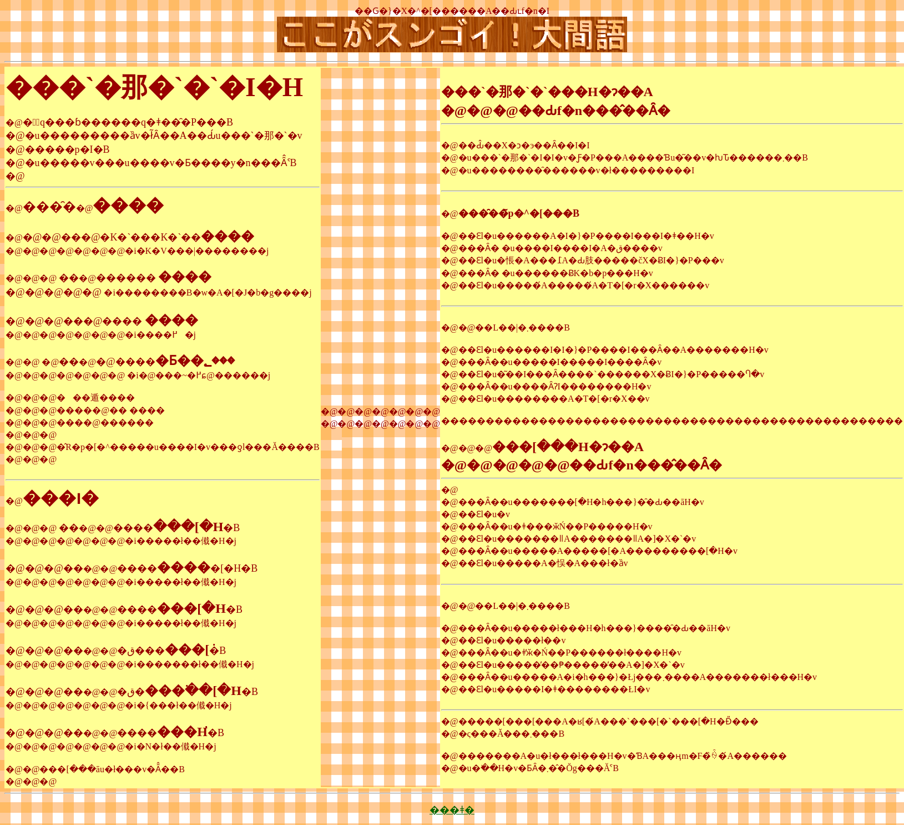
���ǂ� (452, 810)
